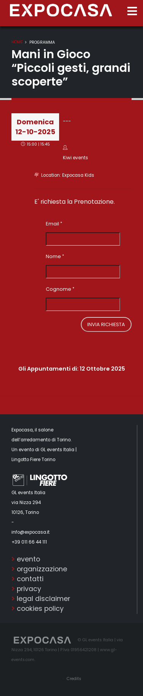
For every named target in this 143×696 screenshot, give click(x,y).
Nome (53, 256)
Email (52, 223)
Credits (73, 679)
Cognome (58, 289)
